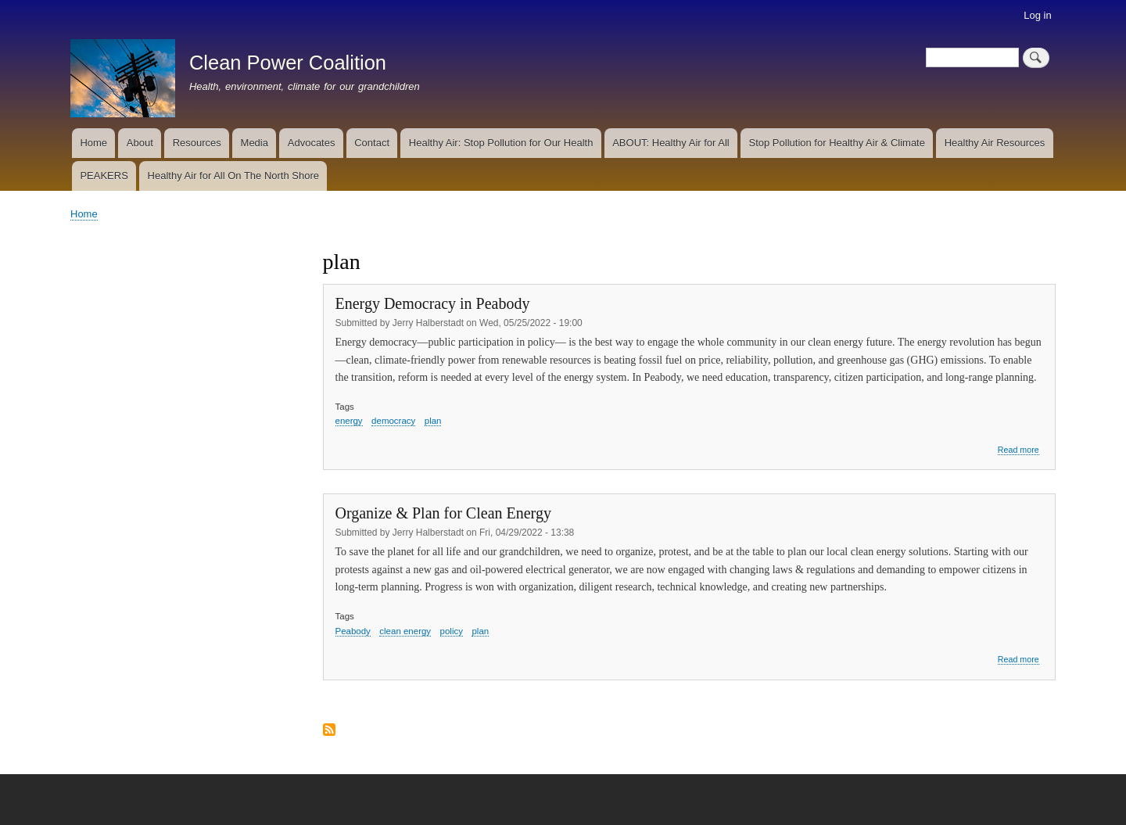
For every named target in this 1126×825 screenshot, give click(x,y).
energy (349, 420)
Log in (1037, 15)
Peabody (353, 631)
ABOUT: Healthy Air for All (671, 143)
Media (254, 143)
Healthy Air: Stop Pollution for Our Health (501, 143)
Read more (1018, 450)
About (140, 143)
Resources (197, 143)
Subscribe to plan (329, 730)
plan (433, 420)
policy (451, 631)
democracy (393, 420)
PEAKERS (103, 175)
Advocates (311, 143)
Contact (371, 143)
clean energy (405, 631)
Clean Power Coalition (287, 63)
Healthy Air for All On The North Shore (233, 175)
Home (93, 143)
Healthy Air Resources (995, 143)
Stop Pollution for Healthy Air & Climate (837, 143)
